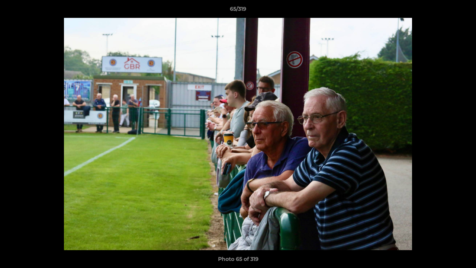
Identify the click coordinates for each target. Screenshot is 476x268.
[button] (462, 10)
